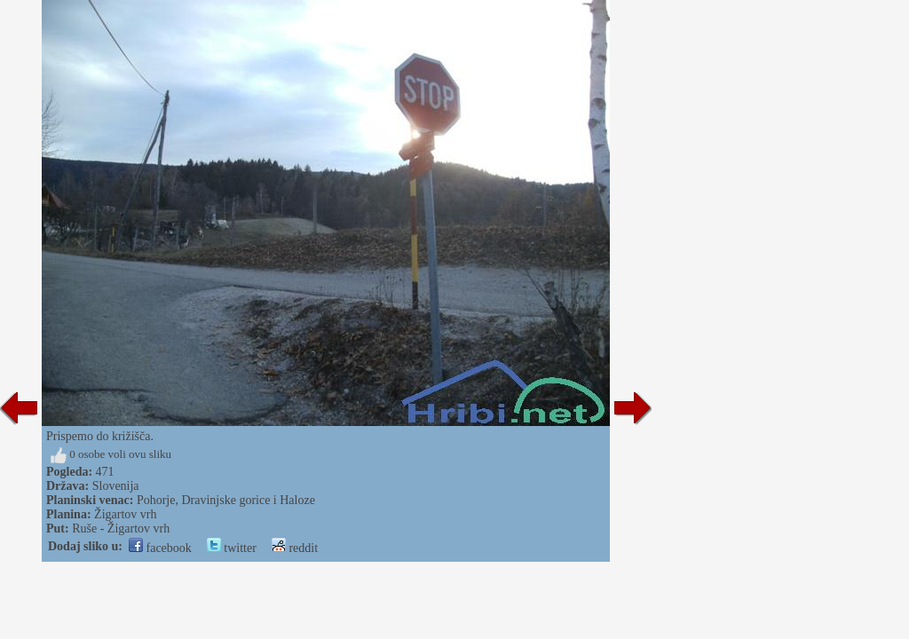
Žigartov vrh (125, 514)
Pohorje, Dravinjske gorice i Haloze (226, 500)
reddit (295, 548)
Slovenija (115, 486)
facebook (160, 548)
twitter (232, 548)
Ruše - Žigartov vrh (121, 528)
